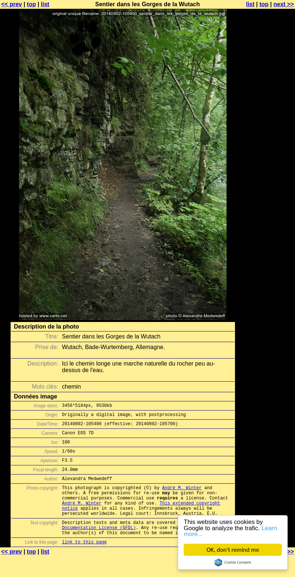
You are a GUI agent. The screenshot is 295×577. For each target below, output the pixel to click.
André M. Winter (182, 498)
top (31, 4)
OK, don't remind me (232, 550)
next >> (283, 4)
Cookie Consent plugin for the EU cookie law (232, 562)
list (45, 4)
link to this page (84, 562)
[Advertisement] (265, 181)
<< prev (11, 4)
